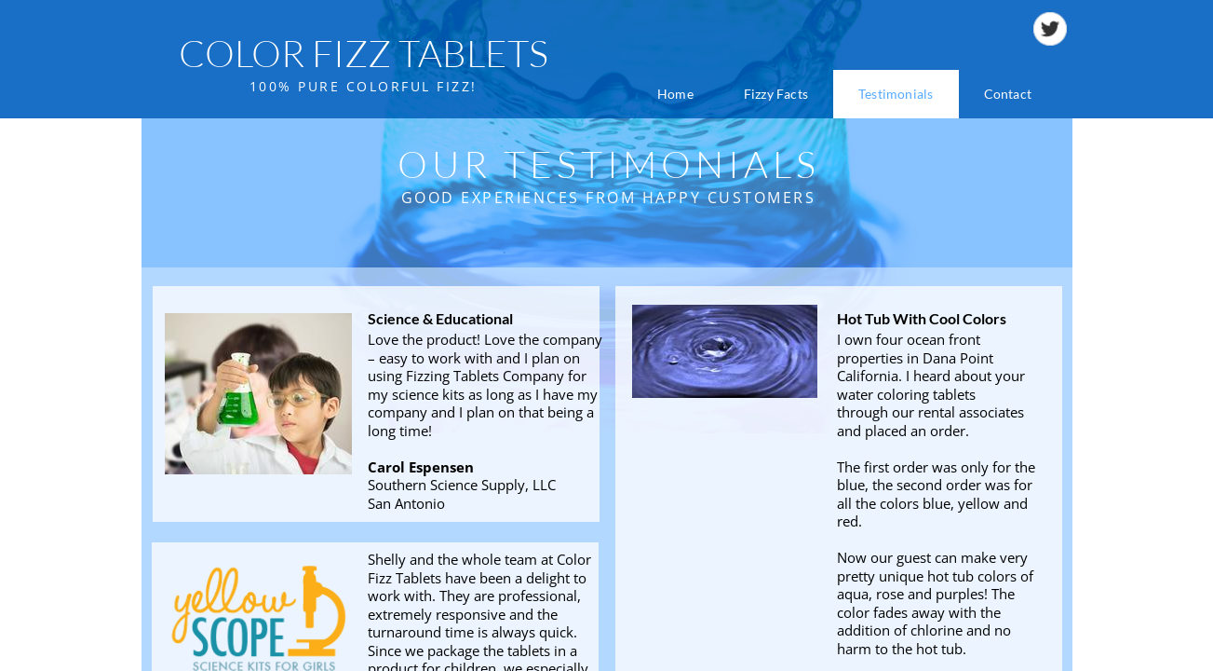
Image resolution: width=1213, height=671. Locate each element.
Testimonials (895, 94)
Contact (1007, 94)
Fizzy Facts (776, 94)
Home (675, 94)
